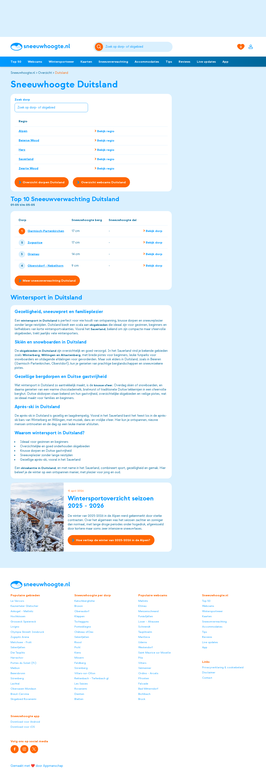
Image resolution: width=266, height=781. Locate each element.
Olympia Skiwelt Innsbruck (27, 632)
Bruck (141, 699)
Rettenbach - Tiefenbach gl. (91, 678)
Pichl (77, 647)
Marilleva (144, 637)
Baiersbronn (18, 673)
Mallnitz (143, 601)
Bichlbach (144, 694)
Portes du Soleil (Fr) (23, 663)
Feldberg (80, 663)
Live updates (206, 62)
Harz (22, 150)
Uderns (142, 642)
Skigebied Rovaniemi (23, 699)
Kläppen (79, 616)
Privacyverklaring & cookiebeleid (222, 667)
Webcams (35, 62)
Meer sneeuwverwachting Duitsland (47, 281)
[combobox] (138, 47)
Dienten (79, 694)
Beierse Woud (29, 140)
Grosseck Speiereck (23, 621)
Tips (169, 62)
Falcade (143, 683)
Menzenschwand (148, 611)
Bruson (78, 606)
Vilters (142, 663)
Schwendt (144, 626)
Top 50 (16, 62)
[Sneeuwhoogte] (50, 47)
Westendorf (145, 647)
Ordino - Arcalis (148, 673)
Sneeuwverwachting (113, 62)
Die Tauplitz (18, 652)
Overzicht (45, 73)
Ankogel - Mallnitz (22, 611)
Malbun (15, 668)
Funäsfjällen (145, 616)
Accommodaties (147, 62)
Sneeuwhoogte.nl (23, 73)
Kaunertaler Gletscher (24, 606)
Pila (140, 657)
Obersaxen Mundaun (23, 688)
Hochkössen (18, 616)
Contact (207, 677)
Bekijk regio (105, 131)
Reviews (184, 62)
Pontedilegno (82, 626)
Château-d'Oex (83, 632)
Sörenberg (17, 678)
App (225, 62)
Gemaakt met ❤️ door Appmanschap (37, 766)
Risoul (78, 642)
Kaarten (86, 62)
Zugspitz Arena (20, 637)
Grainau (33, 254)
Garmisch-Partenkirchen (46, 231)
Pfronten (143, 678)
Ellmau (142, 606)
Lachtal (15, 683)
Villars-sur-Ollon (84, 673)
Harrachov (17, 657)
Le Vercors (17, 601)
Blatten (78, 699)
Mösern (79, 657)
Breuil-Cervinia (20, 694)
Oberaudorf (81, 611)
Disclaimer (208, 672)
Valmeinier (144, 668)
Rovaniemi (80, 688)
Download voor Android (25, 721)
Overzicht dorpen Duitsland (41, 182)
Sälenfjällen (18, 647)
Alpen (23, 131)
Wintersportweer (61, 62)
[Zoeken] (138, 47)
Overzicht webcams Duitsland (101, 182)
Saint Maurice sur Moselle (154, 652)
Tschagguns (81, 621)
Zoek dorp (51, 105)
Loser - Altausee (148, 621)
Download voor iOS (23, 726)
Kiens (77, 652)
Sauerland (26, 159)
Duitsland (61, 73)
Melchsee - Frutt (21, 642)
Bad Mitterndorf (148, 688)
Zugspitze (35, 243)
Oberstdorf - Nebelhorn (45, 266)
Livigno (15, 626)
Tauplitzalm (145, 632)
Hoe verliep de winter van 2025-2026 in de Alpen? (111, 540)
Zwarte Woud (28, 168)
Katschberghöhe (84, 601)
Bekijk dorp (154, 231)
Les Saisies (81, 683)
